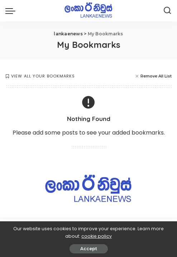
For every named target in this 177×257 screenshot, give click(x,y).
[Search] (167, 10)
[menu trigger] (12, 10)
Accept (88, 248)
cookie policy (96, 236)
